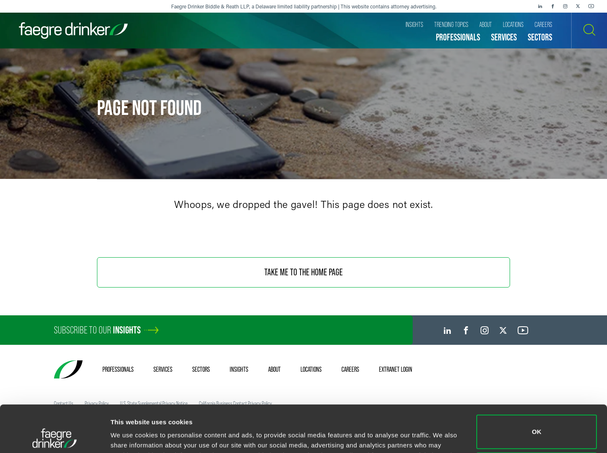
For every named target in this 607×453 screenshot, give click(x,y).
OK (537, 388)
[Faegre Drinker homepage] (73, 30)
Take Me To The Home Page (303, 272)
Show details (130, 434)
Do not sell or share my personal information (537, 425)
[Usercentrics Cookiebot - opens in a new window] (54, 436)
